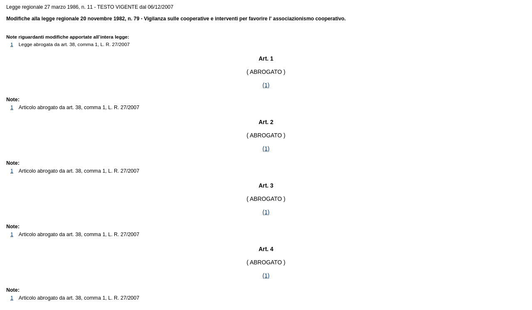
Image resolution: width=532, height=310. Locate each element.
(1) (266, 85)
